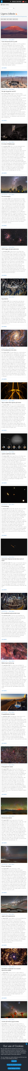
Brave (5, 370)
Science (14, 1)
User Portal (19, 1)
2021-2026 (3, 19)
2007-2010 (15, 19)
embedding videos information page (8, 331)
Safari (5, 375)
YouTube (3, 321)
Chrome (6, 371)
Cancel (12, 412)
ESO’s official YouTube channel (10, 322)
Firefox (5, 374)
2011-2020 (9, 19)
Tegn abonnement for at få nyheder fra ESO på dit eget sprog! (14, 16)
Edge (5, 372)
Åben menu (5, 4)
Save (5, 412)
